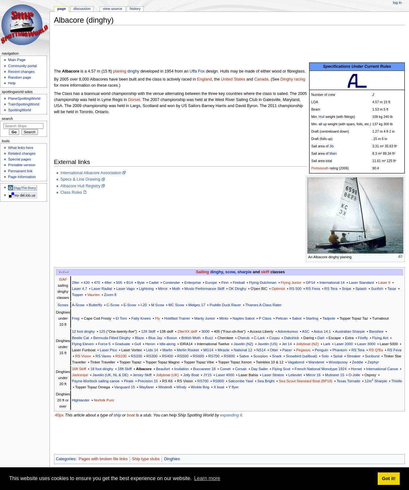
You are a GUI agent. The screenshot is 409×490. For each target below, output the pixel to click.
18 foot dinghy (101, 369)
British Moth (191, 338)
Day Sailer (259, 369)
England (204, 79)
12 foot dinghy (83, 331)
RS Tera (330, 289)
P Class (265, 318)
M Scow (157, 305)
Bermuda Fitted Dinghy (112, 338)
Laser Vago (125, 289)
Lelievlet (295, 375)
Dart (320, 338)
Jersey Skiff (142, 375)
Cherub (243, 338)
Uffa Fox (197, 71)
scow (230, 272)
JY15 (207, 375)
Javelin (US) (267, 344)
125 (102, 331)
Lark (326, 344)
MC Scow (176, 305)
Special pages (19, 159)
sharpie (244, 272)
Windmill (165, 387)
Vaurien (93, 295)
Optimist (278, 289)
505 (119, 282)
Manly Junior (204, 318)
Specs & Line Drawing (80, 179)
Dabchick (291, 338)
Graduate (122, 344)
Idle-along (167, 344)
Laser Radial (101, 289)
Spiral (337, 356)
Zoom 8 (110, 295)
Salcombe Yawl (240, 381)
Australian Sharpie (350, 331)
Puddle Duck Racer (225, 305)
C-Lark (259, 338)
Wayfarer (146, 387)
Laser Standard (361, 282)
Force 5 (104, 344)
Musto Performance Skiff (204, 289)
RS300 (152, 356)
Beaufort (163, 369)
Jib (331, 146)
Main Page (17, 60)
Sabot (297, 318)
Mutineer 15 (334, 375)
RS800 (229, 356)
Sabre (244, 356)
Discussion (81, 9)
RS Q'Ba (376, 350)
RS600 (198, 356)
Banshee (376, 331)
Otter (274, 350)
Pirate (129, 381)
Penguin (321, 350)
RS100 (121, 356)
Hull (321, 117)
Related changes (21, 153)
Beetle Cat (80, 338)
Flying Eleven (83, 344)
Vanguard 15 (124, 387)
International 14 (332, 282)
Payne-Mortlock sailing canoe (96, 381)
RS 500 (295, 289)
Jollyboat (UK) (167, 375)
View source (112, 9)
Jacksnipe (80, 375)
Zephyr (373, 362)
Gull (137, 344)
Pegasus (303, 350)
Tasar (391, 289)
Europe (211, 282)
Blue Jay (155, 338)
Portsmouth (319, 168)
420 (86, 282)
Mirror (163, 289)
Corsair (241, 369)
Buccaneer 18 (204, 369)
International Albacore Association (90, 173)
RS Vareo (103, 356)
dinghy (133, 71)
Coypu (274, 338)
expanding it (231, 415)
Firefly (363, 338)
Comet (225, 369)
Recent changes (21, 72)
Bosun (172, 338)
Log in (397, 2)
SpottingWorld (19, 110)
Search (7, 119)
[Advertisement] (170, 44)
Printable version (21, 165)
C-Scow (112, 305)
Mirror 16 (313, 375)
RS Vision (83, 356)
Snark (277, 356)
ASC (306, 331)
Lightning (146, 289)
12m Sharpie (376, 381)
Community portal (22, 66)
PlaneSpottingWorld (24, 98)
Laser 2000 (344, 344)
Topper (77, 295)
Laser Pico (108, 350)
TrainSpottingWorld (23, 104)
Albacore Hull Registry (80, 186)
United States (233, 79)
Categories (65, 459)
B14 (130, 282)
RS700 (214, 356)
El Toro (121, 318)
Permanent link (20, 171)
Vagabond (296, 362)
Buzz (209, 338)
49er (108, 282)
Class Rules (71, 192)
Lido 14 (152, 350)
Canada (261, 79)
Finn (224, 282)
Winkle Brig (200, 387)
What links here (20, 148)
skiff (265, 272)
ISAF (63, 279)
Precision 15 (148, 381)
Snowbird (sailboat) (301, 356)
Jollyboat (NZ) (307, 344)
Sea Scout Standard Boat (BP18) (305, 381)
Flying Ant (380, 338)
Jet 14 (287, 344)
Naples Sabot (244, 318)
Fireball (238, 282)
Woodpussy (338, 362)
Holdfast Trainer (177, 318)
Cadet (153, 282)
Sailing (202, 272)
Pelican (282, 318)
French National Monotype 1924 (321, 369)
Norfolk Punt (104, 400)
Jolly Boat (191, 375)
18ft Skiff (125, 369)
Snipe (346, 289)
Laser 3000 (366, 344)
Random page (19, 77)
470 (97, 282)
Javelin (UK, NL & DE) (110, 375)
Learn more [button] (207, 478)
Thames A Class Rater (263, 305)
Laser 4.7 (79, 289)
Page (61, 9)
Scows (63, 305)
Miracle (223, 350)
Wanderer (316, 362)
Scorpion (260, 356)
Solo (325, 356)
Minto (223, 318)
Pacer (287, 350)
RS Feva (313, 289)
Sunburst (372, 356)
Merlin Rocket (188, 350)
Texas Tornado (348, 381)
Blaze (139, 338)
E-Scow (130, 305)
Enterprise (192, 282)
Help (12, 83)
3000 (205, 331)
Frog (76, 318)
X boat (218, 387)
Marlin (167, 350)
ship (117, 415)
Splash (361, 289)
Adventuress (288, 331)
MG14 (208, 350)
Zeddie (357, 362)
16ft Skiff (79, 369)
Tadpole (328, 318)
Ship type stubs (146, 459)
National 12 (243, 350)
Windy (181, 387)
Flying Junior (291, 282)
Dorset (134, 99)
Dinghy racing (293, 79)
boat (131, 415)
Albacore (144, 369)
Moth (176, 289)
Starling (312, 318)
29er (75, 282)
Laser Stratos (273, 375)
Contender (171, 282)
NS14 (261, 350)
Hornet (356, 369)
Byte (140, 282)
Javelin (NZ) (243, 344)
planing (119, 71)
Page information (22, 177)
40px (59, 415)
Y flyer (233, 387)
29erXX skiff (187, 331)
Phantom (339, 350)
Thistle (396, 381)
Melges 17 (196, 305)
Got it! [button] (388, 478)
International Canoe (382, 369)
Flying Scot (281, 369)
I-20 (144, 305)
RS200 (136, 356)
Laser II (384, 282)
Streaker (353, 356)
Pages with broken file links (103, 459)
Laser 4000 (225, 375)
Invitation (181, 369)
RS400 (167, 356)
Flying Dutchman (262, 282)
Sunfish (377, 289)
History (135, 9)
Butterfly (95, 305)
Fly (157, 318)
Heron (150, 344)
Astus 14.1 (322, 331)
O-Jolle (354, 375)
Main (333, 153)
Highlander (80, 400)
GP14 (310, 282)
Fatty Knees (141, 318)
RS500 (183, 356)
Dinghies (172, 459)
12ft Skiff (148, 331)
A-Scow (78, 305)
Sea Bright (266, 381)
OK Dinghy (237, 289)
